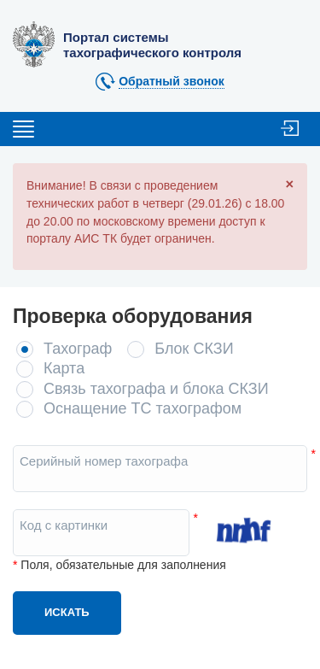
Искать (67, 612)
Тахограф (78, 348)
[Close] (289, 184)
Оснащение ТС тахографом (142, 408)
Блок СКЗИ (193, 348)
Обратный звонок (171, 81)
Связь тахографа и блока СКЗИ (156, 388)
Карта (64, 368)
